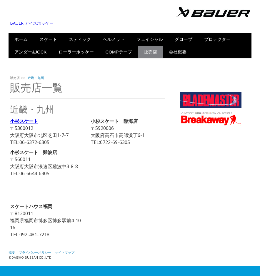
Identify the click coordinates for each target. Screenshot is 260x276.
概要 (12, 252)
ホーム (21, 39)
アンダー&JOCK (30, 51)
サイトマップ (64, 252)
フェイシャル (149, 39)
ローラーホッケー (76, 51)
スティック (80, 39)
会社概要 (177, 51)
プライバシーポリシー (35, 252)
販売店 (150, 51)
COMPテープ (119, 51)
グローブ (183, 39)
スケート (48, 39)
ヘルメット (114, 39)
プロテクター (217, 39)
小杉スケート (24, 121)
